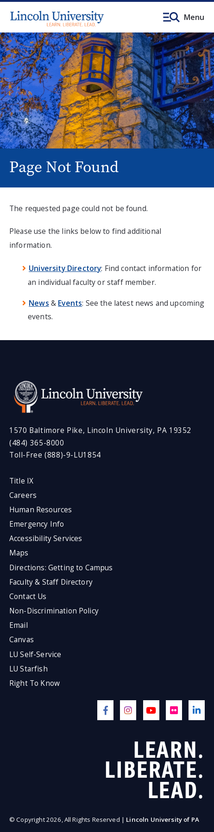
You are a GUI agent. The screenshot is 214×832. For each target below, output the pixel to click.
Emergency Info (36, 524)
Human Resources (40, 510)
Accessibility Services (45, 538)
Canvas (21, 640)
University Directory (65, 268)
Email (18, 625)
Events (70, 303)
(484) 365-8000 (36, 443)
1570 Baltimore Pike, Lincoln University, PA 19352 (100, 430)
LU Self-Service (35, 654)
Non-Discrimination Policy (54, 611)
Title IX (21, 481)
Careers (23, 495)
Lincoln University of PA (162, 819)
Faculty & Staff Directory (51, 582)
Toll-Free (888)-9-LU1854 (55, 455)
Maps (19, 553)
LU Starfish (28, 669)
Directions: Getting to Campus (61, 568)
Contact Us (28, 596)
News (39, 303)
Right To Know (34, 683)
